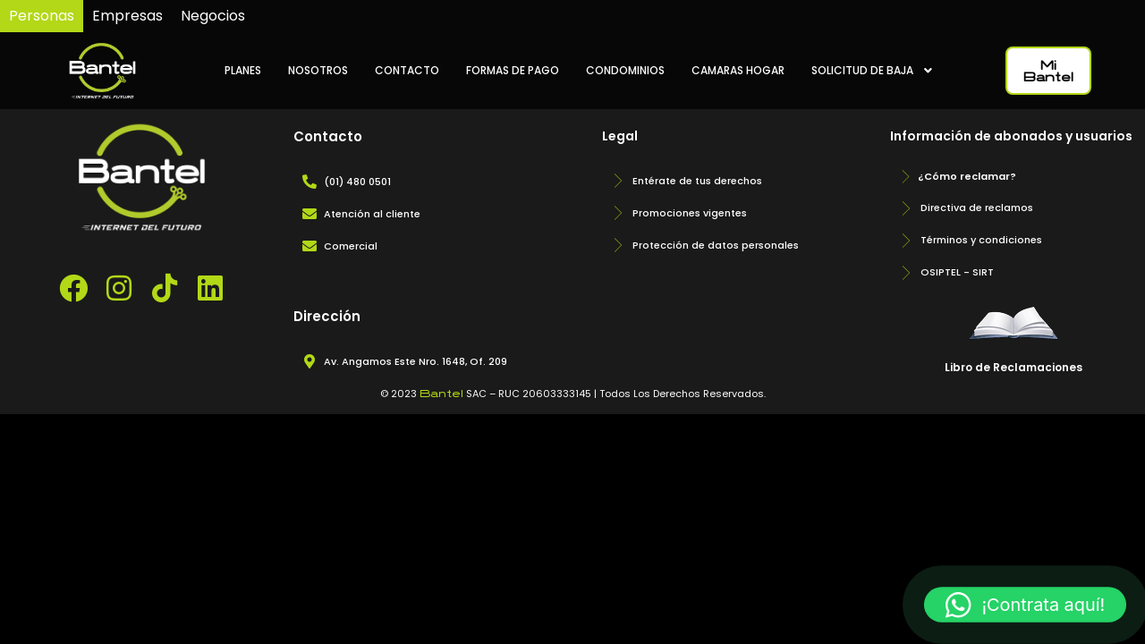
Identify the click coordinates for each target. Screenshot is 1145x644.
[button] (1025, 605)
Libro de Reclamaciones (1013, 367)
